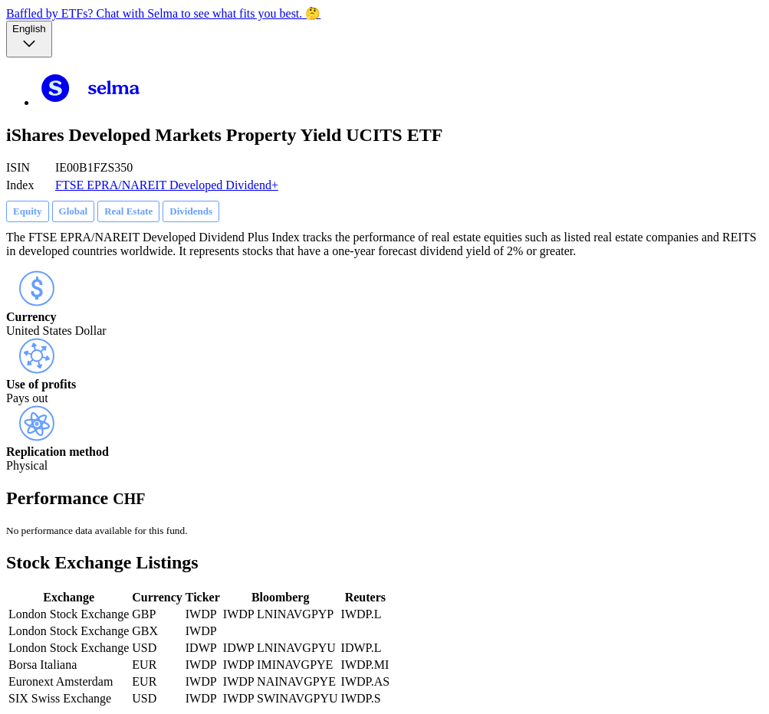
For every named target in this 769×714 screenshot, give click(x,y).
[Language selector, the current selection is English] (29, 39)
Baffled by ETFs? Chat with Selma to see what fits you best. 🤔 (163, 13)
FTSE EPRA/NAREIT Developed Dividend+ (166, 185)
